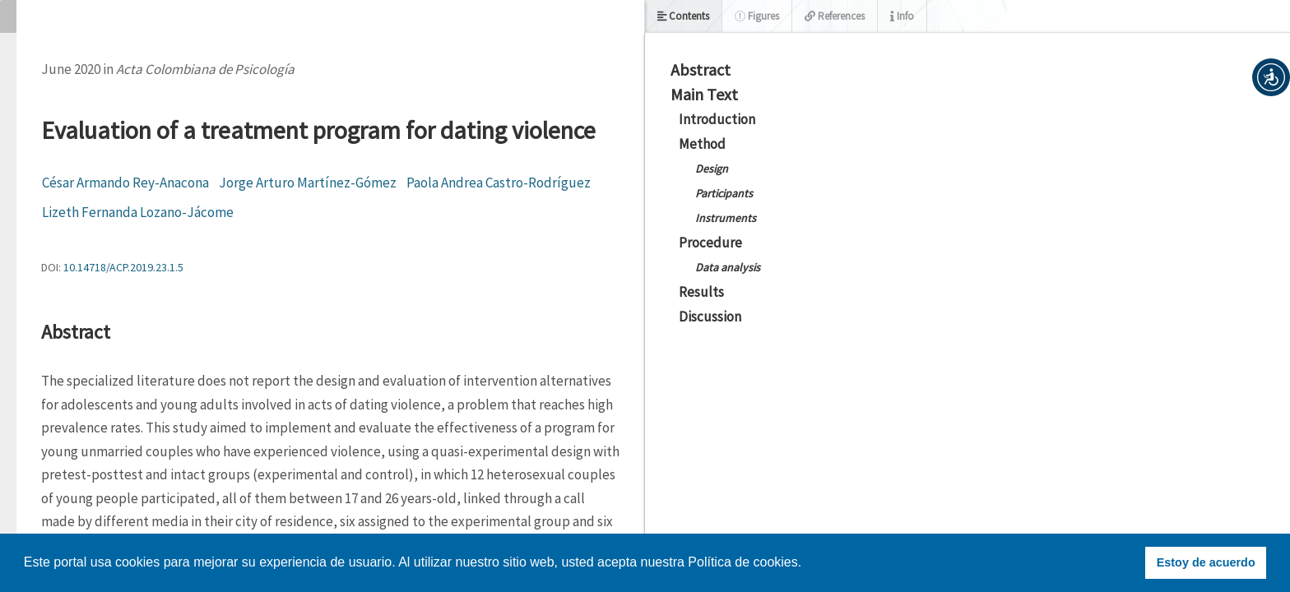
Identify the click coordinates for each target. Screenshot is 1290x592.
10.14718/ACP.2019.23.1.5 (123, 267)
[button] (1271, 77)
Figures (757, 16)
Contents (683, 16)
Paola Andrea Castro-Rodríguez (498, 182)
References (835, 16)
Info (902, 16)
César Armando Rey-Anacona (125, 182)
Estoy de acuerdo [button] (1206, 562)
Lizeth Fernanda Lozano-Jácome (138, 212)
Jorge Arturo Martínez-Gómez (308, 182)
